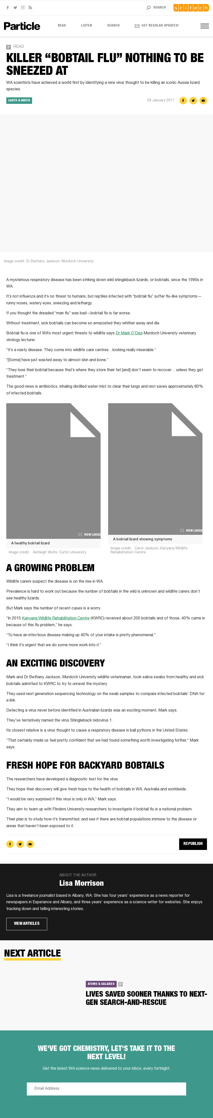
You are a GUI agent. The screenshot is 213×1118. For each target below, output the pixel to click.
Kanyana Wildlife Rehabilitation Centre (56, 619)
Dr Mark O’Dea (129, 334)
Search (113, 26)
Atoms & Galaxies (101, 984)
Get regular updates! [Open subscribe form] (157, 25)
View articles (26, 924)
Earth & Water (19, 100)
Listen (86, 26)
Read (62, 26)
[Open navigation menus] (204, 26)
